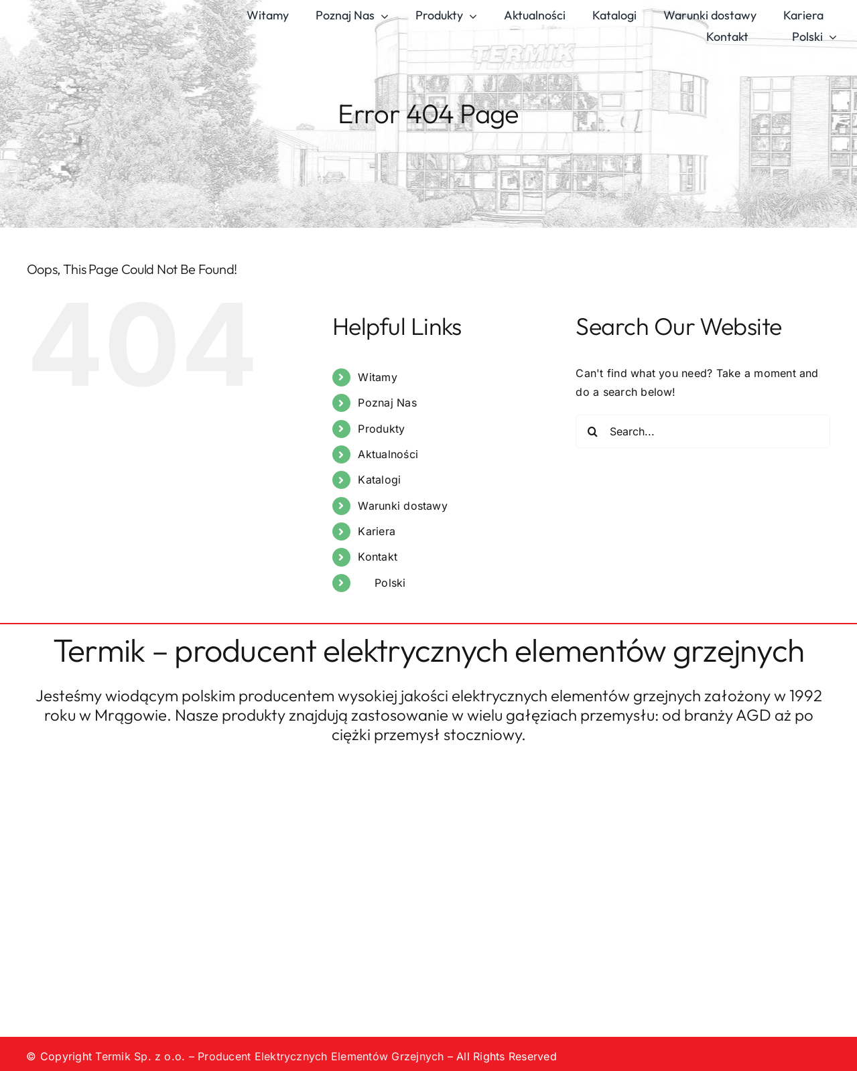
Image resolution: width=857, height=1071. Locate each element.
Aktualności (388, 454)
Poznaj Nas (387, 402)
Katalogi (379, 479)
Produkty (381, 428)
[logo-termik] (94, 8)
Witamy (377, 377)
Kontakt (377, 556)
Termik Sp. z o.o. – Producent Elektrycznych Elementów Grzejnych (269, 1056)
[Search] (592, 431)
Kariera (376, 531)
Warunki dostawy (403, 505)
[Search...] (703, 431)
